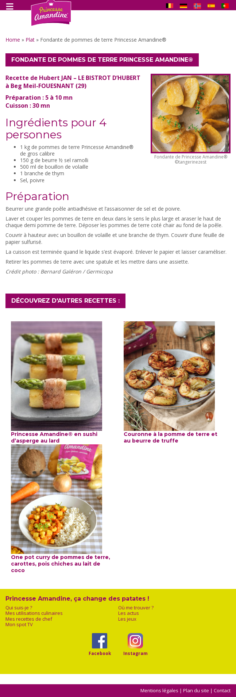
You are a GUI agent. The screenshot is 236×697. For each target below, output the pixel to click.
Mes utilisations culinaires (34, 613)
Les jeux (127, 619)
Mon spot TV (19, 624)
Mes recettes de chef (28, 619)
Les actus (128, 613)
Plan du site (196, 690)
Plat (30, 39)
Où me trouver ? (136, 607)
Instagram (135, 653)
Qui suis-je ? (18, 607)
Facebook (100, 653)
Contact (222, 690)
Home (12, 39)
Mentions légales (159, 690)
